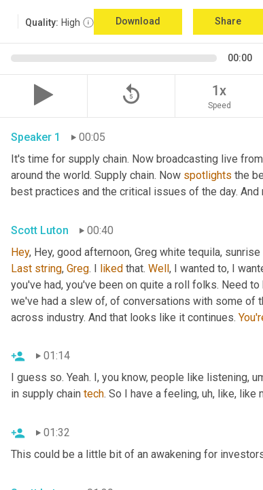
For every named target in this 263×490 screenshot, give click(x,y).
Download (138, 21)
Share (228, 21)
